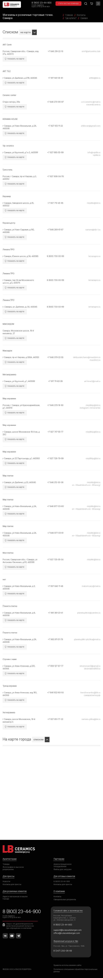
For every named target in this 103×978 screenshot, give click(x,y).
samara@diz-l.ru (92, 229)
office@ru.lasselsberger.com (67, 933)
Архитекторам (9, 859)
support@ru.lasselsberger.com (68, 930)
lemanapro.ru (94, 256)
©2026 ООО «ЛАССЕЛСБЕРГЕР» (17, 969)
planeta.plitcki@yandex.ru (88, 612)
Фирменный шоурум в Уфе (66, 941)
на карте (25, 32)
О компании (59, 891)
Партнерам (59, 859)
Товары (6, 864)
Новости (6, 881)
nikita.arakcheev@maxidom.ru (86, 357)
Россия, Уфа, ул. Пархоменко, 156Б (69, 946)
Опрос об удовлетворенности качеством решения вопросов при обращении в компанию (20, 926)
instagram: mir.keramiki (90, 408)
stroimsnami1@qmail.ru (90, 666)
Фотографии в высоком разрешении (13, 868)
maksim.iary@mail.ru (91, 586)
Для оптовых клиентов (64, 876)
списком (38, 739)
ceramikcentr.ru (93, 104)
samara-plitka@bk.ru (91, 719)
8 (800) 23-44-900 (42, 2)
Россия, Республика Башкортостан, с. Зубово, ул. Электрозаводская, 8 (65, 917)
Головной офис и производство (68, 910)
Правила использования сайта (67, 965)
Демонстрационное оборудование (62, 865)
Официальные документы (65, 899)
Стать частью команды (68, 3)
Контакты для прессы (12, 884)
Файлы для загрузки (62, 869)
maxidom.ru (95, 360)
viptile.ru (96, 155)
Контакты (57, 896)
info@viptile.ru (94, 152)
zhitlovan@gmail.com (90, 126)
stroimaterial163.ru (92, 668)
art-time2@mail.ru (92, 381)
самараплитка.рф (92, 695)
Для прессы (8, 876)
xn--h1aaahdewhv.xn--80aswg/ (86, 485)
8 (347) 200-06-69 (63, 951)
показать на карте (15, 59)
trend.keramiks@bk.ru (90, 692)
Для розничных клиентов (15, 891)
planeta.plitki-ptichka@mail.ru (87, 639)
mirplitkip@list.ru (93, 405)
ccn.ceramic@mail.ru (90, 102)
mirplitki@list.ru (93, 203)
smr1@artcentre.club (91, 51)
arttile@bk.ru (94, 78)
